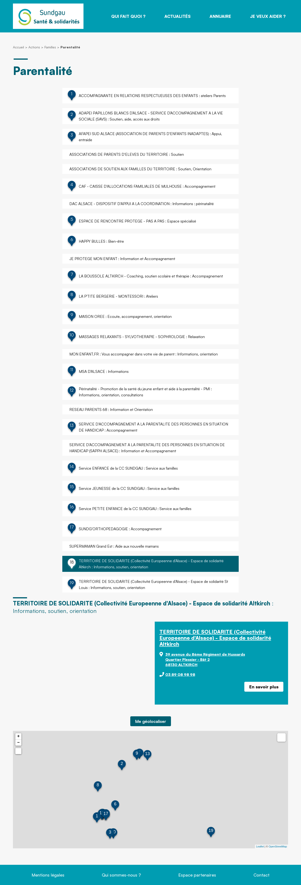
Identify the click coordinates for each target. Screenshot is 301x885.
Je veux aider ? (268, 16)
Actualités (177, 16)
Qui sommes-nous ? (121, 874)
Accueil (18, 47)
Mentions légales (48, 874)
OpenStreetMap (278, 846)
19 (211, 830)
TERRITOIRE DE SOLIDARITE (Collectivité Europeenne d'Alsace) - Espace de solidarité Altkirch (215, 637)
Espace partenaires (197, 874)
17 (105, 813)
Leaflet (260, 846)
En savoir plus (263, 686)
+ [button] (18, 736)
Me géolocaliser (150, 721)
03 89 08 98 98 (180, 674)
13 (147, 753)
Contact (261, 874)
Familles (50, 47)
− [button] (18, 742)
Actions (34, 47)
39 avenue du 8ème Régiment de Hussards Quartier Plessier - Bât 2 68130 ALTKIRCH (205, 659)
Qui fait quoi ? (128, 16)
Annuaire (220, 16)
